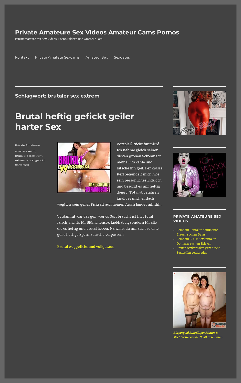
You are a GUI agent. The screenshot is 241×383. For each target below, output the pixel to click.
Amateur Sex (97, 57)
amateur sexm (25, 151)
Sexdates (122, 57)
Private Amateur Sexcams (57, 57)
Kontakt (22, 57)
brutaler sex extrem (28, 155)
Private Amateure (27, 145)
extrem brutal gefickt (30, 160)
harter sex (22, 164)
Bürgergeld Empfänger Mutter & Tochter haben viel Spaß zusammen (197, 335)
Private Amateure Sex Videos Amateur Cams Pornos (97, 32)
